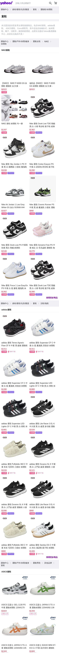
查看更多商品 (52, 298)
